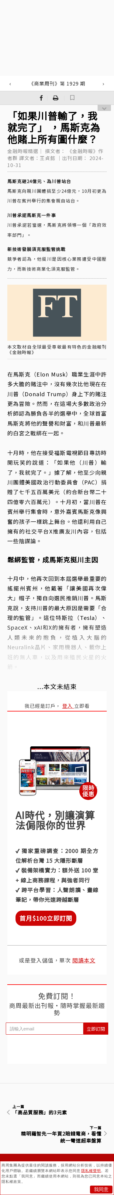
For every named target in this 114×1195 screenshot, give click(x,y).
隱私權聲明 (91, 1171)
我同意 (101, 1189)
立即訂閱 (96, 1029)
